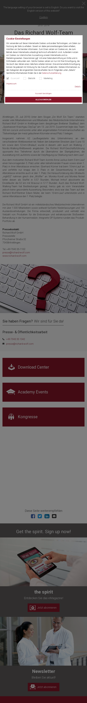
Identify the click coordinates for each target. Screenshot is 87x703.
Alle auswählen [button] (43, 100)
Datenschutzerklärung (51, 73)
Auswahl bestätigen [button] (43, 93)
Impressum (11, 84)
